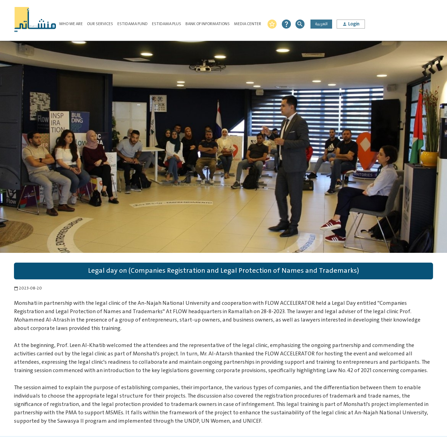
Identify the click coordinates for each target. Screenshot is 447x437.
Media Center (247, 24)
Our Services (100, 24)
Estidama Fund (132, 24)
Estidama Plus (166, 24)
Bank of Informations (207, 24)
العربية (321, 24)
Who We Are (71, 24)
